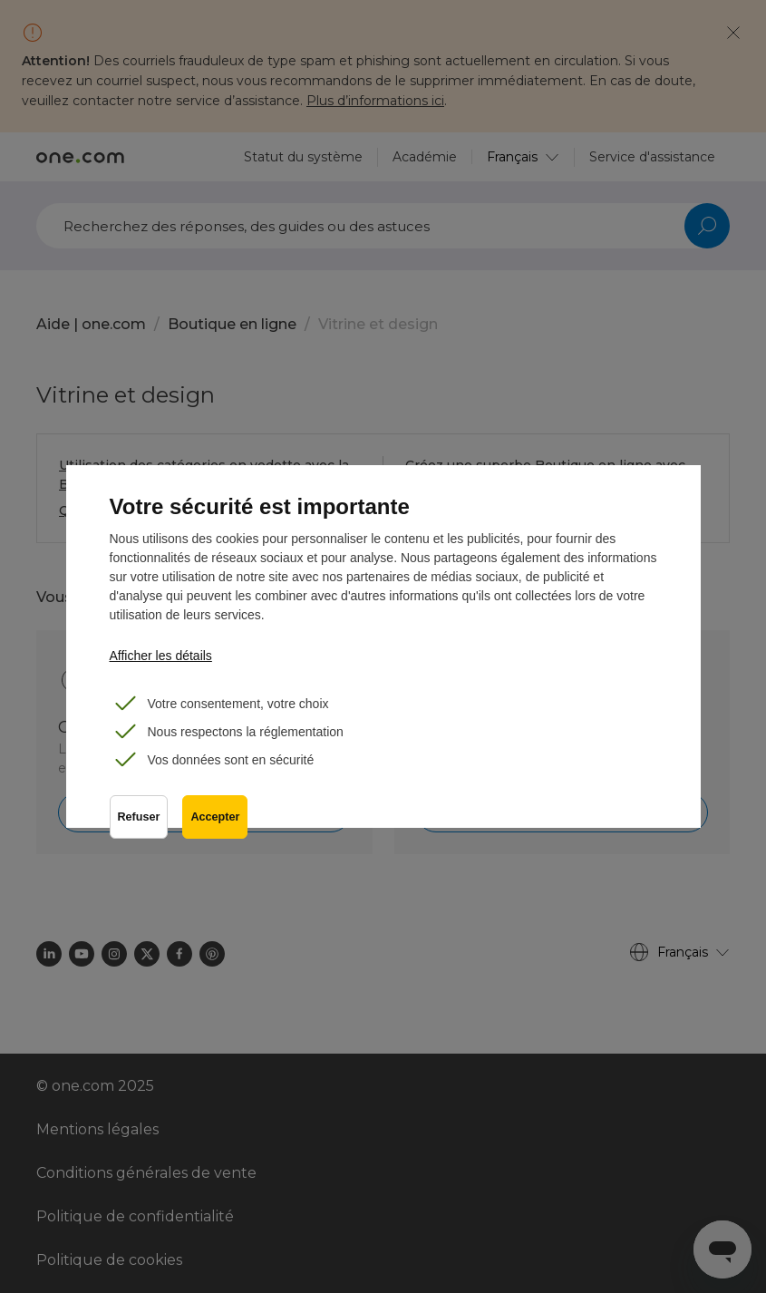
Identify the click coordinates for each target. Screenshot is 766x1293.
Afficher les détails (161, 655)
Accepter (214, 817)
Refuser (139, 817)
